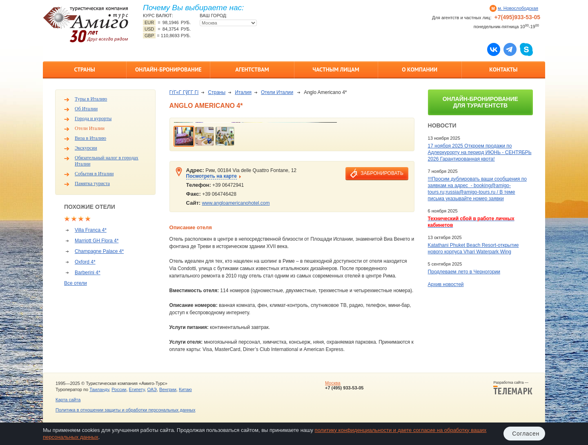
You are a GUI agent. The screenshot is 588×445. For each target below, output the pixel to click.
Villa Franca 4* (91, 230)
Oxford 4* (85, 262)
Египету (137, 389)
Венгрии (167, 389)
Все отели (75, 283)
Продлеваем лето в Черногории (464, 272)
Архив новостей (446, 284)
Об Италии (86, 109)
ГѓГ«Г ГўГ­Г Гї (184, 92)
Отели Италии (90, 128)
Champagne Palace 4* (99, 251)
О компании (419, 69)
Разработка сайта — (512, 387)
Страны (84, 69)
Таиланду (99, 389)
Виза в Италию (90, 138)
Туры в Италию (91, 99)
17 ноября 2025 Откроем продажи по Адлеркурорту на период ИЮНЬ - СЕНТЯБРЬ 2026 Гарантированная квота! (480, 152)
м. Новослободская (518, 8)
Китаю (185, 389)
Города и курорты (93, 118)
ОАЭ (151, 389)
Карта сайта (68, 399)
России (118, 389)
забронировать (382, 173)
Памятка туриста (92, 183)
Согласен (525, 433)
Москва (333, 382)
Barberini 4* (87, 272)
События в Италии (94, 174)
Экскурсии (86, 148)
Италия (243, 92)
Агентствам (252, 69)
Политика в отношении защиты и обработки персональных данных (125, 409)
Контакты (503, 69)
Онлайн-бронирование (168, 69)
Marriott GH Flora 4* (96, 241)
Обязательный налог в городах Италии (106, 161)
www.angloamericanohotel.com (236, 203)
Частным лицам (335, 69)
